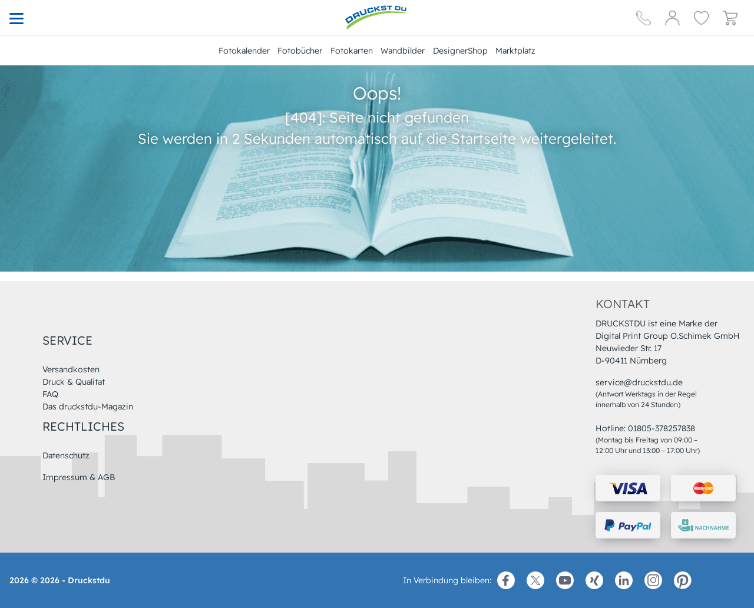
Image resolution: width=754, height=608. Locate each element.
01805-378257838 (661, 428)
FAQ (50, 394)
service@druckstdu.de (639, 382)
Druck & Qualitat (73, 381)
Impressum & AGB (78, 477)
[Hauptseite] (377, 17)
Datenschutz (66, 455)
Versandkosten (71, 369)
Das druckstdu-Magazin (87, 406)
